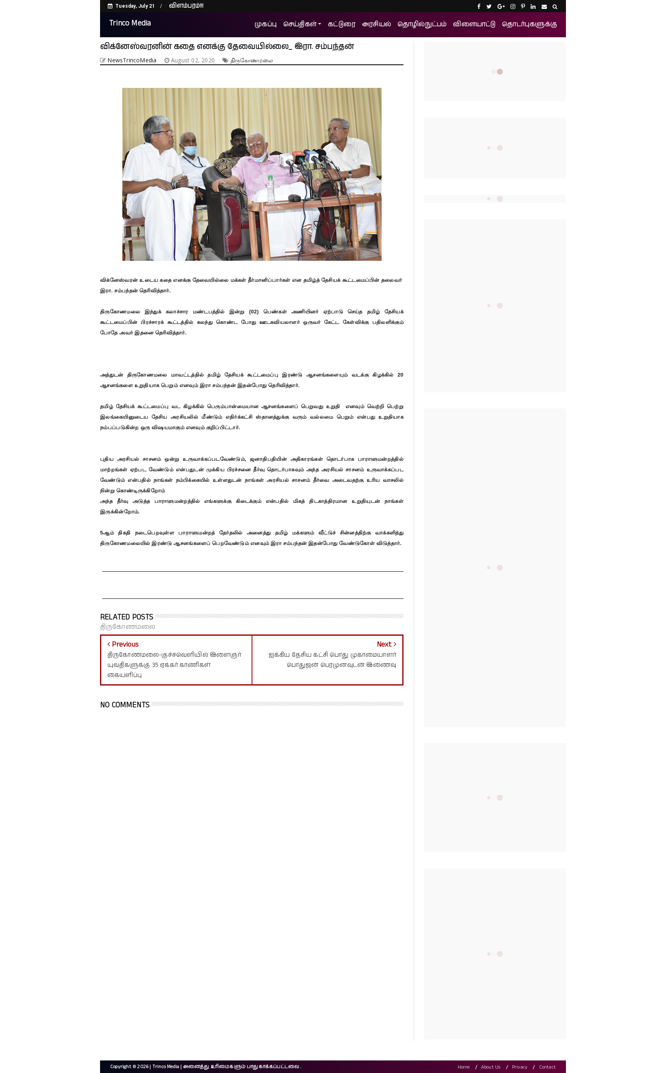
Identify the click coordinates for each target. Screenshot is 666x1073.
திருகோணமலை (252, 60)
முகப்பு (265, 24)
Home (464, 1067)
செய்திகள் (299, 24)
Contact (547, 1067)
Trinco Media (130, 23)
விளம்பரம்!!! (186, 6)
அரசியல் (376, 24)
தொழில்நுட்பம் (421, 24)
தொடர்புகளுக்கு (529, 24)
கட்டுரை (341, 24)
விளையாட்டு (474, 24)
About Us (491, 1067)
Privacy (519, 1067)
